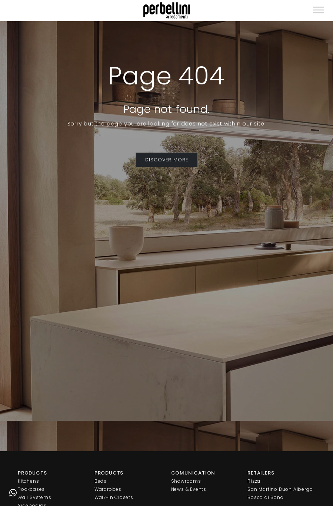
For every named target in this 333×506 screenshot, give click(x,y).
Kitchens (28, 481)
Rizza (253, 481)
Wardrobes (107, 489)
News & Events (188, 489)
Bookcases (31, 489)
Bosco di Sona (265, 497)
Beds (100, 481)
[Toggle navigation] (318, 10)
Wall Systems (34, 497)
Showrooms (186, 481)
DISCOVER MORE (166, 160)
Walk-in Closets (113, 497)
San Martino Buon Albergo (280, 489)
